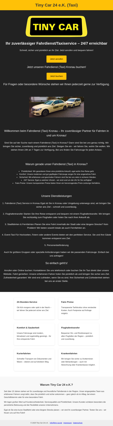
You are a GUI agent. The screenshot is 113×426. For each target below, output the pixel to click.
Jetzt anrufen (56, 59)
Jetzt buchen (56, 76)
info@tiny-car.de (56, 423)
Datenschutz (78, 423)
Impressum (67, 423)
